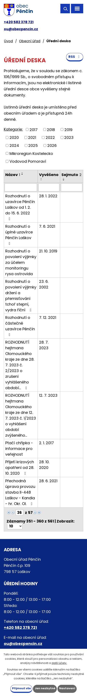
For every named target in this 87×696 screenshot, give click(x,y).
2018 (51, 129)
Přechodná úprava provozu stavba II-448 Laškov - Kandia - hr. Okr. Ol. (20, 492)
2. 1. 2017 (46, 442)
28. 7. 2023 (43, 345)
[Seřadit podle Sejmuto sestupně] (63, 180)
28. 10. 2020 (44, 464)
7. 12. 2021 (47, 317)
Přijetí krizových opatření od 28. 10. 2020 (19, 467)
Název (12, 174)
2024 (14, 145)
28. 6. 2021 (48, 480)
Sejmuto (71, 174)
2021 (32, 137)
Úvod (8, 41)
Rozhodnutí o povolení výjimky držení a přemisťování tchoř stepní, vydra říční (20, 296)
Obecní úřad (29, 41)
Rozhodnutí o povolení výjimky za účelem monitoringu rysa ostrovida (20, 262)
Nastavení (67, 688)
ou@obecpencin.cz (21, 29)
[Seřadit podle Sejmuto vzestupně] (63, 178)
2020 (14, 137)
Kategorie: (13, 129)
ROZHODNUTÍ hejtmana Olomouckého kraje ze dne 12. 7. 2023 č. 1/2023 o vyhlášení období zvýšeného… (20, 415)
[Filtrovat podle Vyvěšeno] (48, 187)
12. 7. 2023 (48, 395)
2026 (52, 145)
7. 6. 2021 (47, 226)
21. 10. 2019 (48, 251)
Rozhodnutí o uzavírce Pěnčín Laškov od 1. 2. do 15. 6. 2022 (20, 207)
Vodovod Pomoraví (28, 161)
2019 (68, 129)
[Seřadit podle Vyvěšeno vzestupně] (41, 178)
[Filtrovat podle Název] (21, 187)
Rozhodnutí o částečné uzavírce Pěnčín (20, 326)
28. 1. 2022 (48, 196)
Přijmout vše (21, 688)
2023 (68, 137)
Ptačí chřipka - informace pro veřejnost (19, 448)
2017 (34, 129)
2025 (33, 145)
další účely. (59, 663)
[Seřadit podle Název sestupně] (22, 174)
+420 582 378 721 (19, 22)
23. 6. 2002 (43, 284)
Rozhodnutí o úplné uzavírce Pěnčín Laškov (19, 234)
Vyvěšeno (48, 174)
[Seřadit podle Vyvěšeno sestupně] (41, 180)
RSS (74, 56)
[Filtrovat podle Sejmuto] (71, 187)
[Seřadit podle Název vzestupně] (22, 172)
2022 (50, 137)
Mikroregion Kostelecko (31, 153)
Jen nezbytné (45, 688)
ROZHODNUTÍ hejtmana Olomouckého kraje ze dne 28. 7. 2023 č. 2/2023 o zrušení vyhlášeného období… (19, 365)
